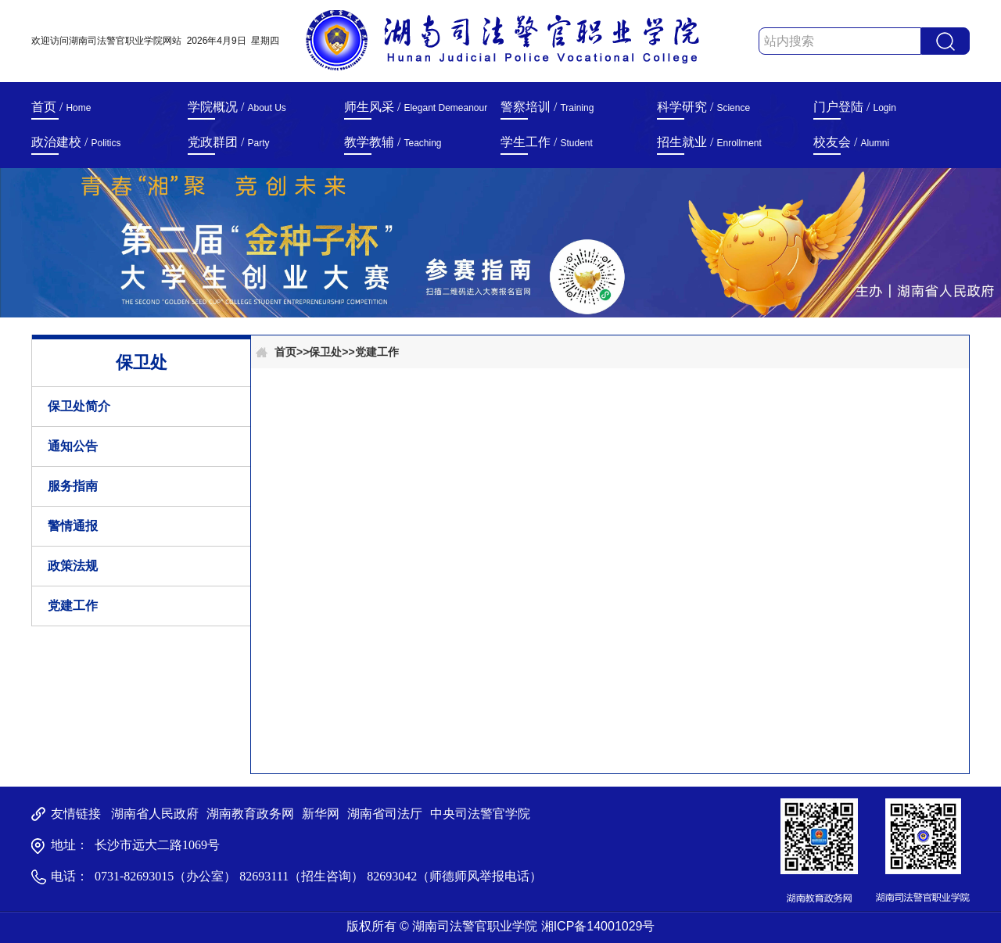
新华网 (320, 813)
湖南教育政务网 (250, 813)
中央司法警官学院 (480, 813)
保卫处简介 (79, 406)
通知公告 (73, 446)
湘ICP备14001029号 (598, 926)
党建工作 (73, 605)
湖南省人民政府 (155, 813)
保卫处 (325, 352)
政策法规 (73, 565)
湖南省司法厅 (384, 813)
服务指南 (73, 486)
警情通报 (73, 525)
